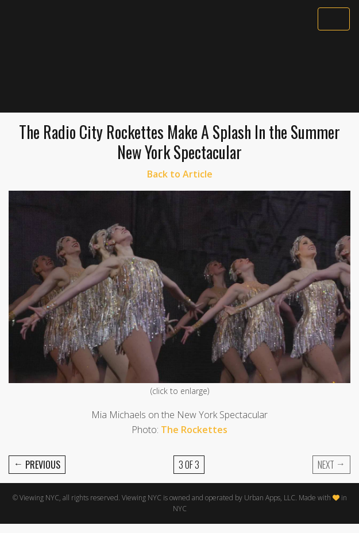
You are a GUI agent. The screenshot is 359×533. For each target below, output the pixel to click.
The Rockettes (194, 429)
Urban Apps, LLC (269, 498)
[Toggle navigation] (334, 18)
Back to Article (180, 174)
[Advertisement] (179, 73)
